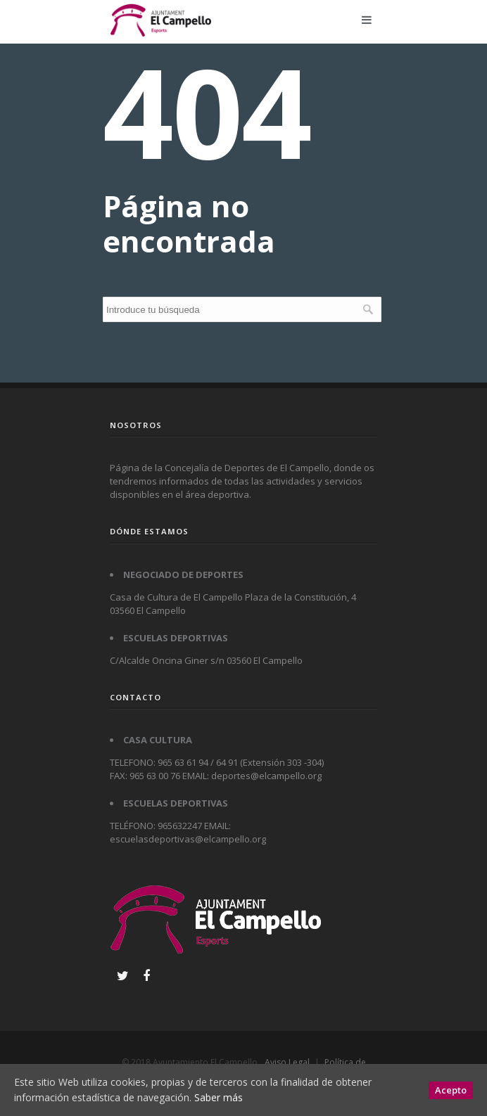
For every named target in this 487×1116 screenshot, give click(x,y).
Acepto (451, 1090)
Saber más (218, 1097)
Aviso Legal (287, 1062)
